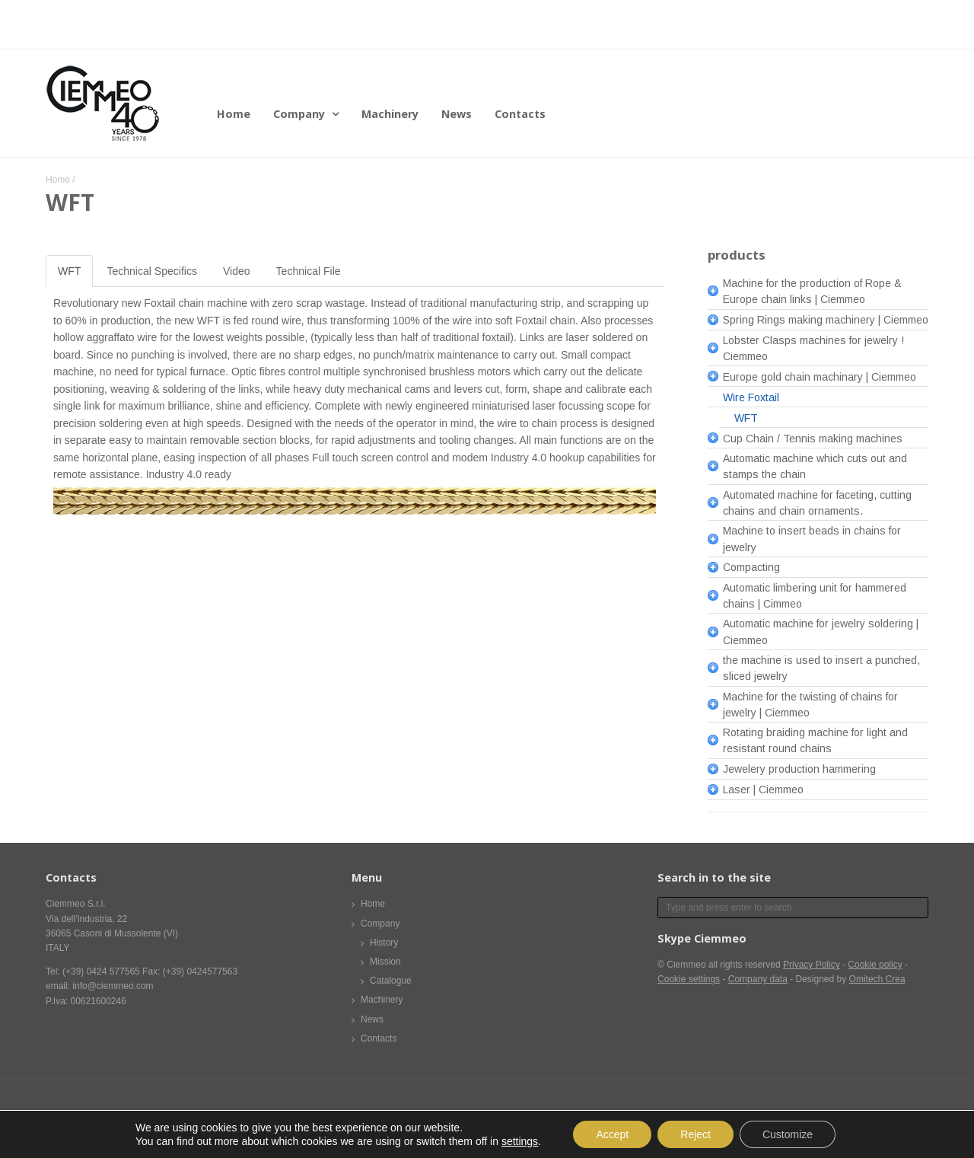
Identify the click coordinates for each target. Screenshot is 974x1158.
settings (519, 1141)
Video (236, 271)
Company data (758, 979)
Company (299, 114)
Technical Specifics (152, 271)
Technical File (308, 271)
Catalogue (391, 980)
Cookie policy (875, 964)
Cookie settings (688, 979)
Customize (787, 1134)
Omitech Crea (877, 979)
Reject (695, 1134)
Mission (385, 961)
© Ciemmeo (681, 964)
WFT (69, 271)
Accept (612, 1134)
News (456, 114)
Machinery (390, 114)
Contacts (520, 114)
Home (233, 114)
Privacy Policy (811, 964)
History (384, 942)
